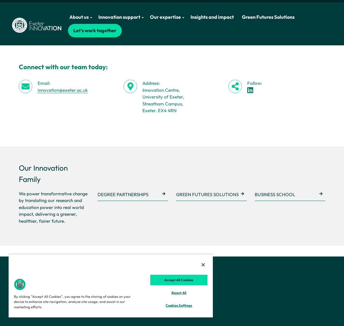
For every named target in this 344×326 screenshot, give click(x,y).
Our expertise (167, 17)
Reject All (178, 293)
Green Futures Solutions (268, 17)
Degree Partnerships (123, 194)
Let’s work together (94, 30)
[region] (111, 285)
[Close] (203, 265)
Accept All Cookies (178, 280)
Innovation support (121, 17)
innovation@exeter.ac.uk (63, 90)
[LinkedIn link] (250, 90)
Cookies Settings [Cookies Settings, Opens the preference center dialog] (179, 305)
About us (80, 17)
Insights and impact (212, 17)
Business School (275, 194)
